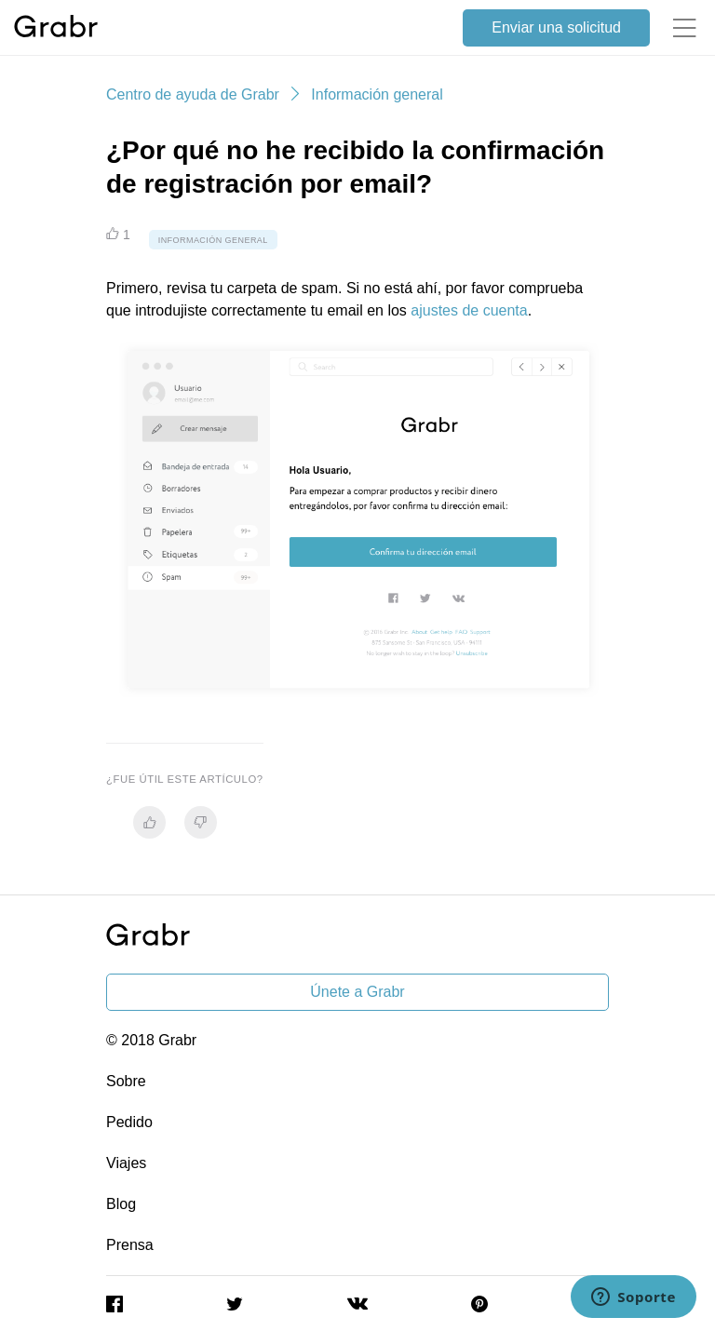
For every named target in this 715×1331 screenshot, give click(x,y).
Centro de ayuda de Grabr (192, 94)
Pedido (129, 1122)
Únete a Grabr (357, 992)
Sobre (126, 1081)
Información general (376, 94)
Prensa (130, 1245)
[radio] (149, 822)
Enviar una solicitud (556, 27)
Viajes (126, 1163)
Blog (121, 1204)
